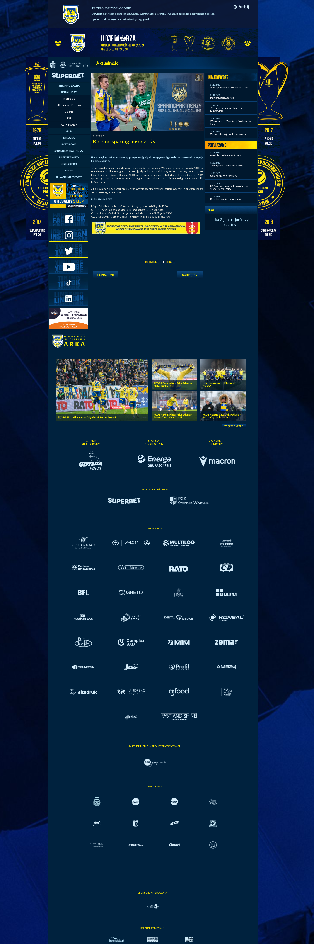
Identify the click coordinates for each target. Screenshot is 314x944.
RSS (69, 118)
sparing (230, 224)
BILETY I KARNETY (69, 157)
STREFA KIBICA (69, 164)
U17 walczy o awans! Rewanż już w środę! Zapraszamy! (229, 187)
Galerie (69, 111)
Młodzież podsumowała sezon (227, 155)
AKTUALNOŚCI (69, 92)
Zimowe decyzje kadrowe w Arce (228, 134)
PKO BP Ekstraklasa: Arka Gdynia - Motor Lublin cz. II (87, 417)
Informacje (69, 98)
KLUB (69, 131)
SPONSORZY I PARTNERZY (68, 150)
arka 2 (217, 219)
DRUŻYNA (69, 137)
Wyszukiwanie (69, 124)
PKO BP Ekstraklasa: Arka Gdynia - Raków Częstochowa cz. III (173, 416)
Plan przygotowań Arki (222, 97)
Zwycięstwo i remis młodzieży (226, 165)
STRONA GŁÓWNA (68, 85)
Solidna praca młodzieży (223, 175)
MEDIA (69, 170)
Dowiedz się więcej (103, 13)
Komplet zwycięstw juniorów (225, 199)
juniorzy (242, 219)
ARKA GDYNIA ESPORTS (69, 177)
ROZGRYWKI (68, 144)
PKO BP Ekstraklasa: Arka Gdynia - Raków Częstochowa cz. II (222, 416)
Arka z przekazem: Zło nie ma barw (229, 87)
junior (228, 219)
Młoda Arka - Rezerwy (69, 105)
